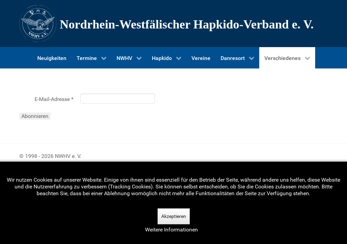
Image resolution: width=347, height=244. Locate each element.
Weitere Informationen (171, 229)
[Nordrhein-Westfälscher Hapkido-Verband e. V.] (173, 23)
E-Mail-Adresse (54, 99)
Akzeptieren (173, 216)
